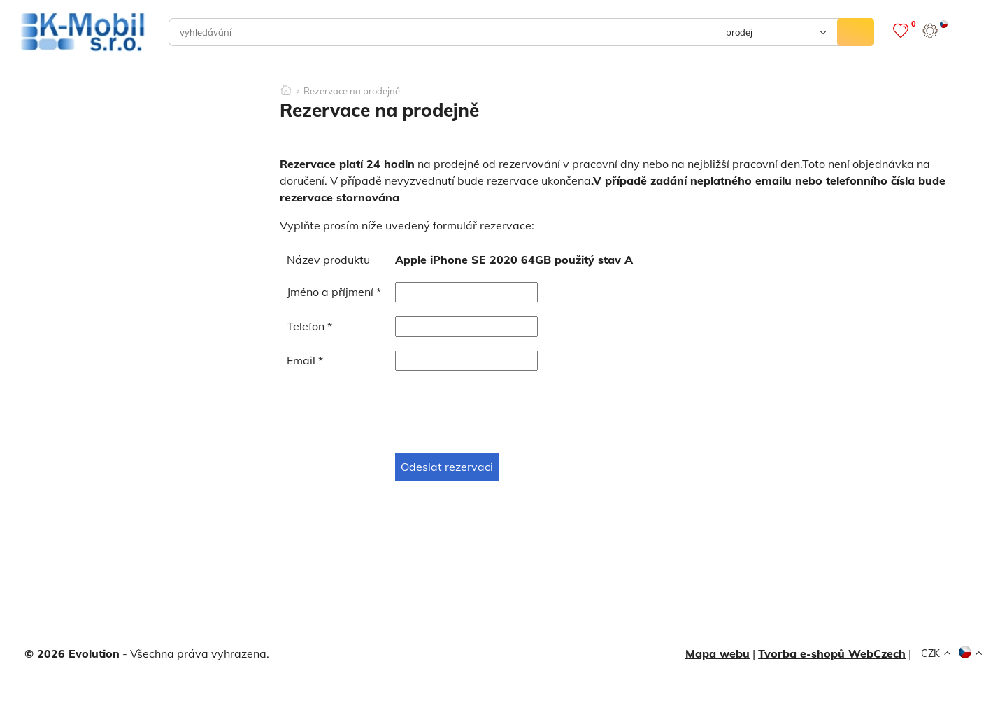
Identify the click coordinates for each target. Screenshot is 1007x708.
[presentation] (393, 412)
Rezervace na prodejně (351, 91)
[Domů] (286, 86)
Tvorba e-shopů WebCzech (832, 653)
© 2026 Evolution (72, 653)
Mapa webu (717, 653)
